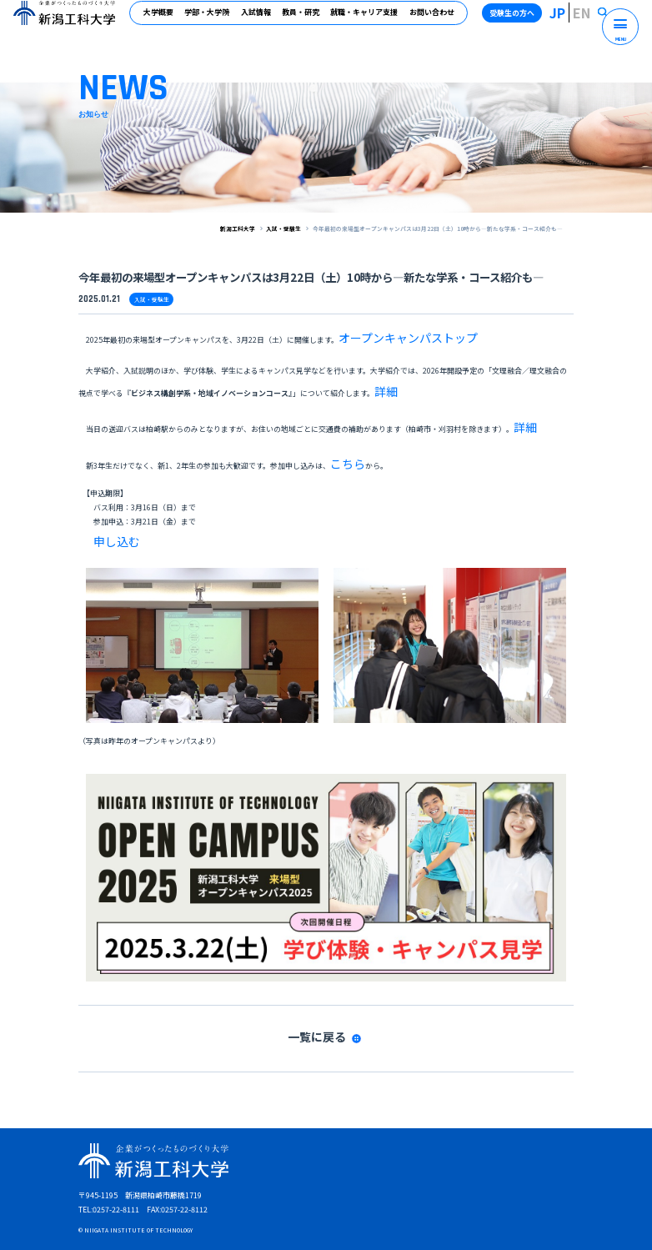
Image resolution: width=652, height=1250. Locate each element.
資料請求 (175, 1178)
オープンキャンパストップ (383, 331)
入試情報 (263, 19)
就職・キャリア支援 (371, 19)
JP (574, 19)
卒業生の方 (232, 1199)
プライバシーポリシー (392, 1178)
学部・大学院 (214, 19)
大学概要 (165, 19)
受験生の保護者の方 (400, 1199)
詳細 (381, 374)
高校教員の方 (338, 1199)
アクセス (273, 1178)
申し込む (108, 490)
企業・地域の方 (284, 1199)
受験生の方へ (531, 19)
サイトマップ (223, 1178)
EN (591, 19)
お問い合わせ (438, 19)
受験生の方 (144, 1199)
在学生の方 (188, 1199)
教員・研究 (307, 19)
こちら (341, 424)
